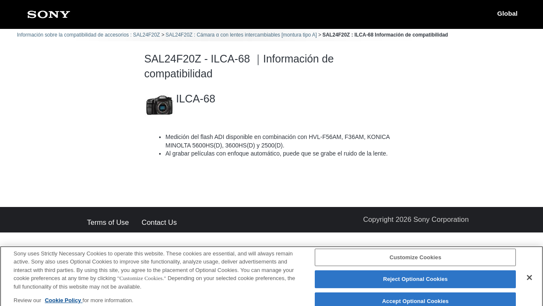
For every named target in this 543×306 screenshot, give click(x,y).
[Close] (529, 281)
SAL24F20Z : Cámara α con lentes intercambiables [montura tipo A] (241, 35)
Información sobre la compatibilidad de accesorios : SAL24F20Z (88, 35)
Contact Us (159, 223)
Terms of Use (108, 223)
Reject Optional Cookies (415, 283)
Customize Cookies (415, 261)
